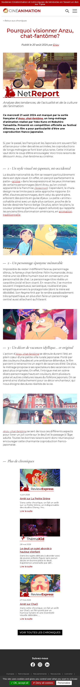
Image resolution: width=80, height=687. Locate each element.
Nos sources (56, 674)
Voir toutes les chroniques (40, 632)
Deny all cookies (43, 683)
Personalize (64, 683)
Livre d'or (69, 674)
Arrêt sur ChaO (29, 604)
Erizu (56, 44)
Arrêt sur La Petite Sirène (35, 498)
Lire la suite (26, 511)
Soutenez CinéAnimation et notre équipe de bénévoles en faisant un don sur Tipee (40, 3)
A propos (10, 674)
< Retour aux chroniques (15, 20)
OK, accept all (19, 683)
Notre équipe (23, 674)
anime (16, 181)
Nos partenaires (40, 674)
